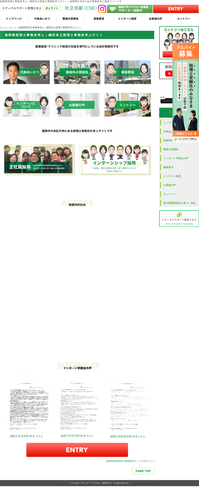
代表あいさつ (61, 484)
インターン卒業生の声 (175, 158)
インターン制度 (172, 176)
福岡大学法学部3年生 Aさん (26, 436)
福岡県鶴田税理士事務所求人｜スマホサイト (129, 461)
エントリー (169, 194)
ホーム (3, 27)
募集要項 (168, 167)
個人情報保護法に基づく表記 (179, 203)
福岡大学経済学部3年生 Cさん (128, 436)
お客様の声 (169, 185)
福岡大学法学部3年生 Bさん (77, 435)
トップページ (44, 484)
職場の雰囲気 (170, 149)
